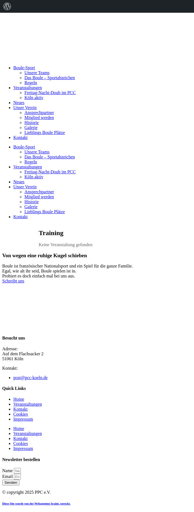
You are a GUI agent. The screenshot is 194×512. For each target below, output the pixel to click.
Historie (31, 122)
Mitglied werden (39, 117)
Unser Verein (25, 107)
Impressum (23, 419)
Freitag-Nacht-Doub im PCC (50, 92)
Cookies (20, 414)
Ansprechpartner (39, 112)
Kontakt (20, 137)
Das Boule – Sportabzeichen (49, 77)
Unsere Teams (37, 72)
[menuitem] (7, 6)
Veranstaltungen (27, 87)
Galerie (30, 127)
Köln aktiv (33, 97)
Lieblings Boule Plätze (44, 132)
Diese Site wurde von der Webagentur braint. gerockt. (36, 503)
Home (18, 399)
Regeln (30, 82)
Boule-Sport (24, 67)
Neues (18, 102)
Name (8, 470)
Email (8, 476)
